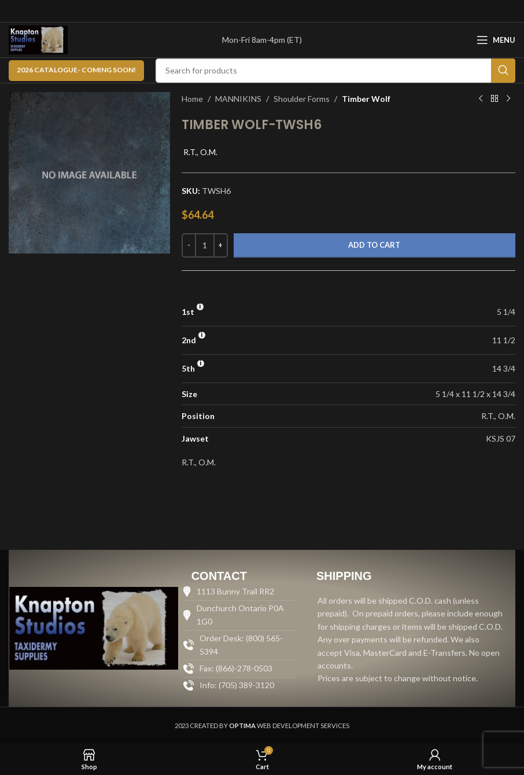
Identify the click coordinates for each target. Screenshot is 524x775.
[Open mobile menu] (496, 40)
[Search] (335, 70)
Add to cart (374, 244)
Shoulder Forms (302, 99)
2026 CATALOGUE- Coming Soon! (76, 69)
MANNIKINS (238, 99)
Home (192, 99)
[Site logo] (38, 39)
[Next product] (508, 99)
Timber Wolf (366, 99)
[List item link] (240, 685)
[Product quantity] (204, 245)
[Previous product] (481, 99)
